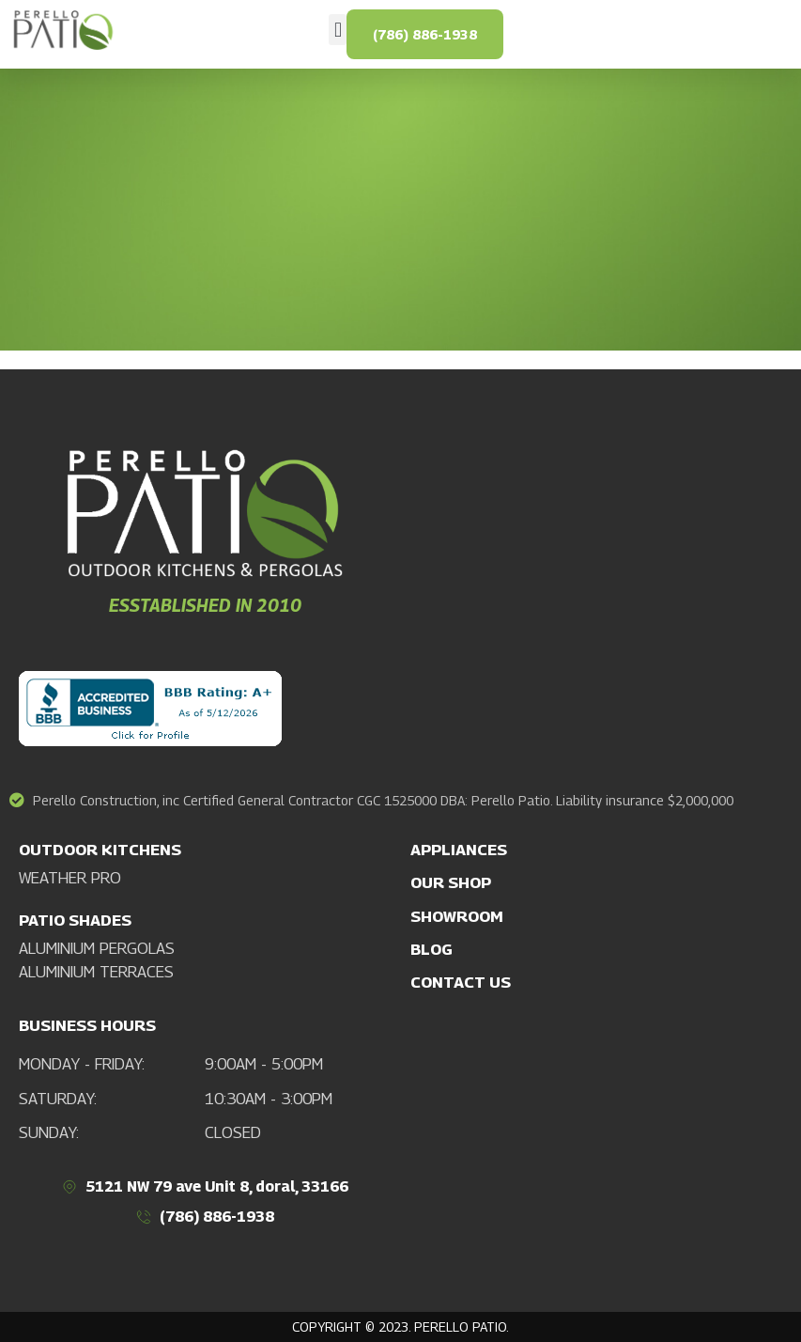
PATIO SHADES (75, 920)
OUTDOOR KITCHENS (100, 849)
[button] (338, 29)
